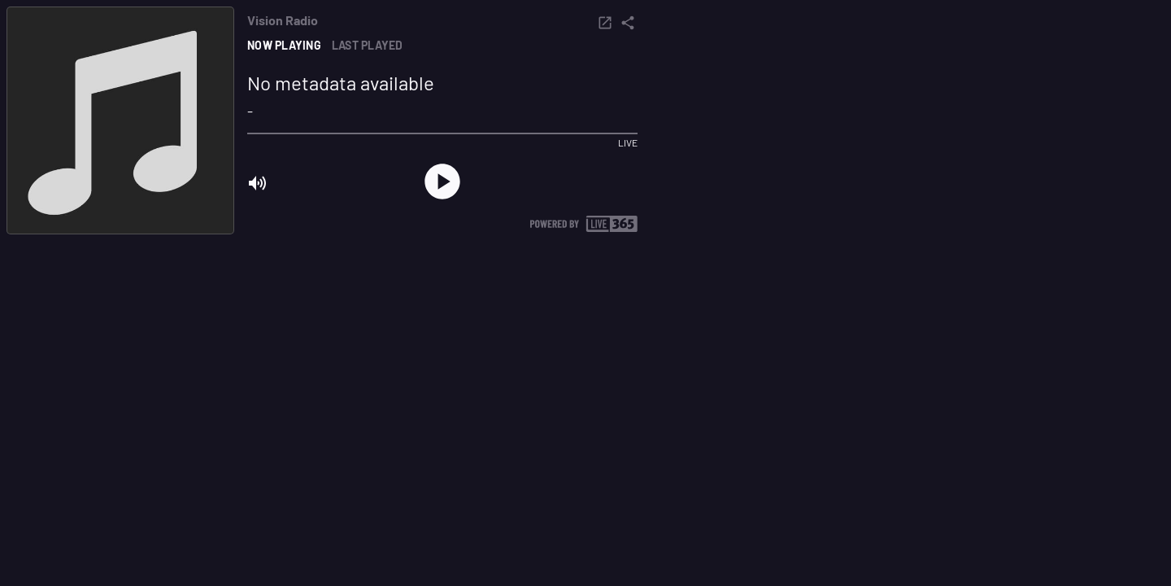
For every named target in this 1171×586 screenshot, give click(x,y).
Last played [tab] (367, 45)
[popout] (605, 23)
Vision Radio (282, 20)
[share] (628, 23)
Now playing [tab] (284, 45)
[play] (442, 181)
